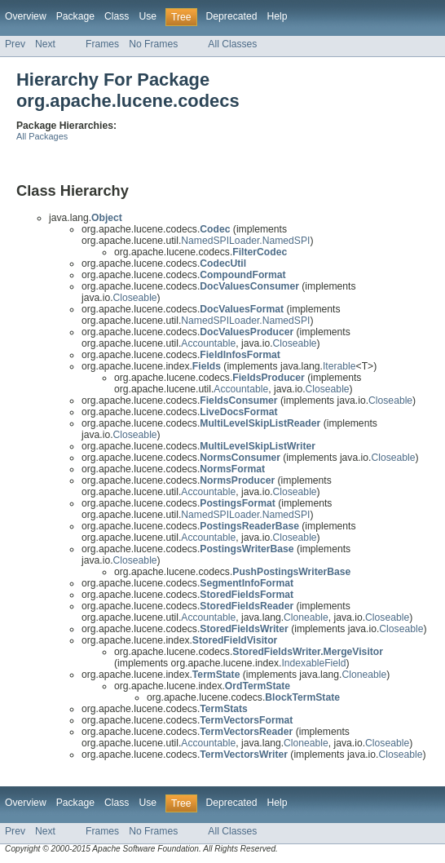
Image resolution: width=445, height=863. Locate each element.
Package (75, 16)
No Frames (153, 44)
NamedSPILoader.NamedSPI (245, 240)
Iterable (339, 366)
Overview (25, 16)
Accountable (208, 343)
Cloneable (306, 617)
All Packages (42, 136)
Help (277, 16)
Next (45, 44)
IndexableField (313, 663)
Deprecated (232, 16)
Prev (15, 44)
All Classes (232, 44)
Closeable (135, 297)
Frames (102, 44)
